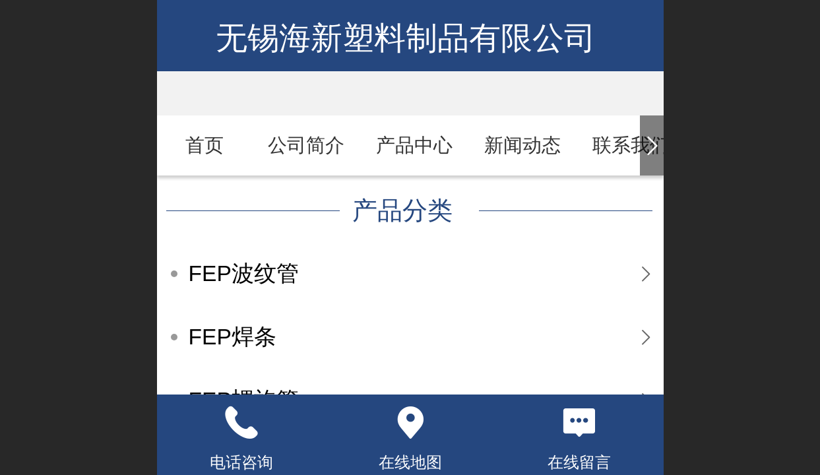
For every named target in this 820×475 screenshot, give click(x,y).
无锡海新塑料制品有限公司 (410, 37)
